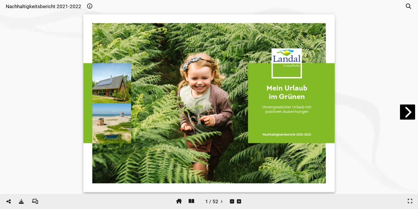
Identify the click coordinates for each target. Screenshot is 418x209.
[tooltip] (90, 6)
